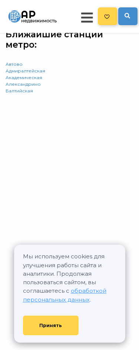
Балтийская (19, 91)
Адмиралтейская (25, 71)
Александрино (23, 84)
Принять (50, 325)
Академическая (24, 77)
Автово (14, 64)
